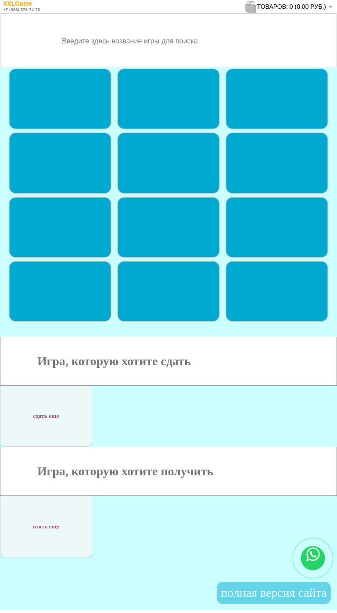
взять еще (46, 523)
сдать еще (46, 413)
